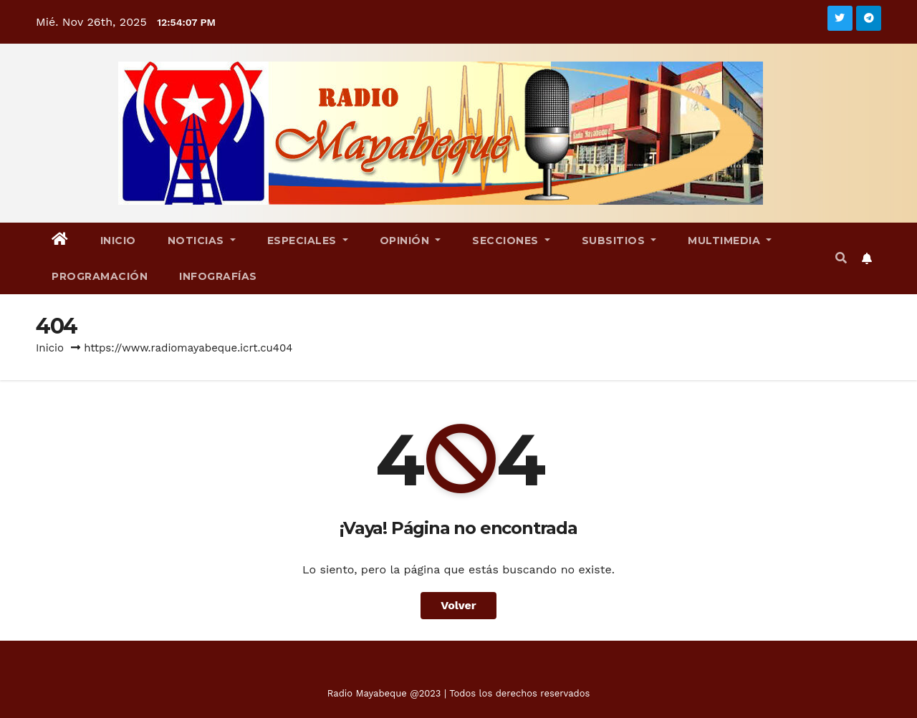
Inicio (118, 240)
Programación (100, 276)
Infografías (218, 276)
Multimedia (730, 240)
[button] (841, 258)
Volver (458, 605)
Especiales (307, 240)
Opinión (410, 240)
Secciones (511, 240)
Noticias (202, 240)
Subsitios (619, 240)
